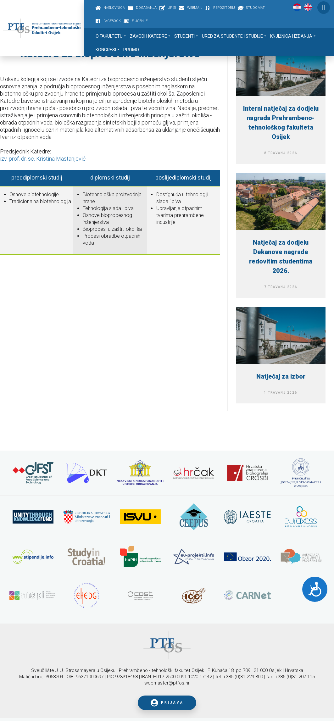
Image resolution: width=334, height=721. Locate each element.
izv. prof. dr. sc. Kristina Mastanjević (43, 158)
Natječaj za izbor (280, 376)
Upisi (172, 8)
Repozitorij (224, 8)
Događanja (146, 8)
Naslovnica (114, 8)
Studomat (255, 8)
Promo (131, 49)
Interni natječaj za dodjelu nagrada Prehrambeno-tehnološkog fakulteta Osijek (281, 123)
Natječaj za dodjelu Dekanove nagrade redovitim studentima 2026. (280, 257)
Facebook (112, 21)
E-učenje (140, 21)
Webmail (194, 8)
